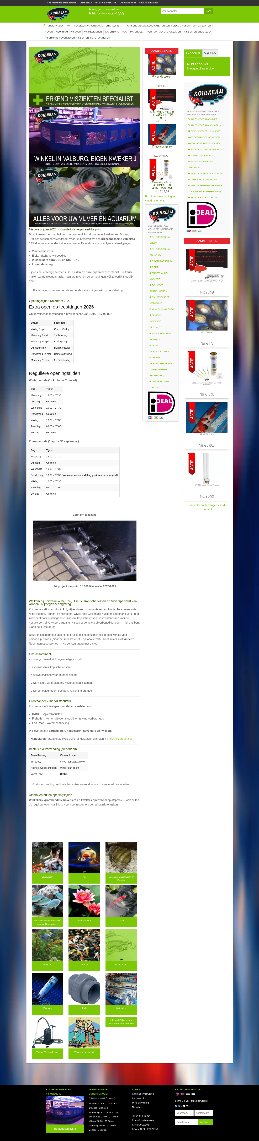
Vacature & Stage (128, 3)
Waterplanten (202, 25)
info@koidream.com (121, 738)
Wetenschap (86, 3)
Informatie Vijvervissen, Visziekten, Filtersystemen (77, 37)
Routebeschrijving (65, 1128)
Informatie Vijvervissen (106, 3)
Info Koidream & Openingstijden (62, 3)
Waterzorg (112, 31)
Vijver (49, 31)
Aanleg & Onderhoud (149, 3)
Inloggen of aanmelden (106, 9)
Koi (68, 25)
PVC (124, 31)
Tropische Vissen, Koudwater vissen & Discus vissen (157, 25)
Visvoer (76, 31)
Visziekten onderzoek (197, 31)
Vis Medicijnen (93, 31)
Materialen (137, 31)
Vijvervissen (56, 25)
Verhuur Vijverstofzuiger (164, 31)
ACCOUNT (193, 53)
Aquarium (62, 31)
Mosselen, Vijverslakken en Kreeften (97, 25)
